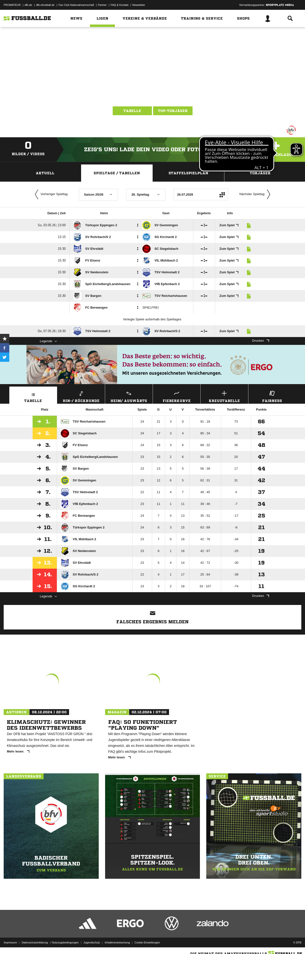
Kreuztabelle (224, 395)
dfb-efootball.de (45, 4)
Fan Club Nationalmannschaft (76, 4)
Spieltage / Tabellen (117, 173)
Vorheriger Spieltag (50, 194)
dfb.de (28, 4)
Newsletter (138, 4)
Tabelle (132, 111)
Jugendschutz (91, 942)
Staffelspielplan (188, 173)
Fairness (272, 395)
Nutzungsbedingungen (65, 942)
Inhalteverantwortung (117, 942)
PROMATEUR (12, 4)
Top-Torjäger (173, 111)
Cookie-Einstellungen (147, 942)
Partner (102, 4)
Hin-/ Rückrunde (81, 395)
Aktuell (45, 173)
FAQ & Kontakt (120, 4)
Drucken (260, 340)
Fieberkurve (176, 395)
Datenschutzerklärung (35, 942)
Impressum (10, 942)
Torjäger (260, 173)
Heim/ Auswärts (129, 395)
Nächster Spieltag (256, 194)
